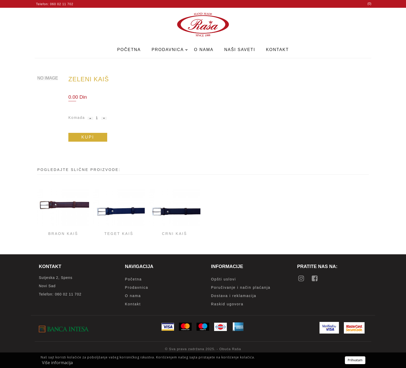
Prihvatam (355, 360)
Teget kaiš (118, 234)
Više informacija (57, 362)
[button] (90, 118)
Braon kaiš (63, 234)
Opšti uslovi (223, 279)
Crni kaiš (174, 234)
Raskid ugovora (227, 304)
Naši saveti (239, 49)
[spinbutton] (96, 118)
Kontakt (277, 49)
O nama (203, 49)
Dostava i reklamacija (233, 296)
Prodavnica (168, 49)
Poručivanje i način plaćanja (241, 287)
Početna (129, 49)
